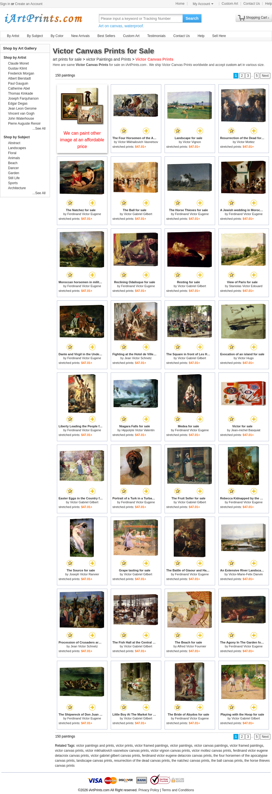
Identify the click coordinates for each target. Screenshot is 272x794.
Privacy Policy (148, 790)
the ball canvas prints (227, 761)
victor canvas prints (69, 751)
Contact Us (251, 4)
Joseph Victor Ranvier (84, 574)
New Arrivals (80, 36)
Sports (13, 183)
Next (265, 76)
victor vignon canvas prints (170, 751)
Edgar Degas (17, 103)
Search (192, 18)
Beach (12, 163)
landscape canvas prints (94, 761)
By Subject (35, 36)
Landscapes (17, 148)
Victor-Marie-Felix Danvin (246, 574)
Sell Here (219, 36)
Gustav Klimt (17, 68)
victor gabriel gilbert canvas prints (115, 756)
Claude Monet (18, 63)
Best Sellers (106, 36)
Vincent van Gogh (21, 113)
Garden (13, 173)
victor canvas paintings (211, 746)
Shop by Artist (15, 58)
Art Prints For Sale (43, 18)
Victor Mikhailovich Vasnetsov (138, 142)
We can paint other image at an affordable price (82, 140)
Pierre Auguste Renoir (24, 123)
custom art (233, 65)
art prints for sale (67, 59)
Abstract (14, 143)
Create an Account (28, 4)
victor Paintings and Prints (108, 59)
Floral (12, 153)
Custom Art (230, 4)
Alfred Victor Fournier (191, 646)
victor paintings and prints (95, 746)
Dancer (13, 168)
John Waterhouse (21, 118)
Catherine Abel (19, 88)
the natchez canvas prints (190, 761)
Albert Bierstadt (19, 78)
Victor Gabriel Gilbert (138, 214)
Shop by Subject (17, 137)
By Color (57, 36)
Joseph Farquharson (23, 98)
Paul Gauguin (18, 83)
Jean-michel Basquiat (245, 430)
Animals (14, 158)
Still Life (14, 178)
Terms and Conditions (178, 790)
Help (268, 4)
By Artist (13, 36)
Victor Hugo (246, 358)
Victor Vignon (192, 142)
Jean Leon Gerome (22, 108)
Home (180, 4)
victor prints (124, 746)
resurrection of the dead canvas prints (142, 761)
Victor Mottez (246, 142)
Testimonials (156, 36)
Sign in (5, 4)
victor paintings (181, 746)
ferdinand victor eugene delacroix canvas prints (176, 756)
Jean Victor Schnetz (138, 358)
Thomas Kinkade (20, 93)
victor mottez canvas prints (211, 751)
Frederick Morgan (21, 73)
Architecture (17, 188)
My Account (203, 4)
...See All (39, 128)
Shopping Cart (256, 17)
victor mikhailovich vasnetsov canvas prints (117, 751)
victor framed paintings (151, 746)
